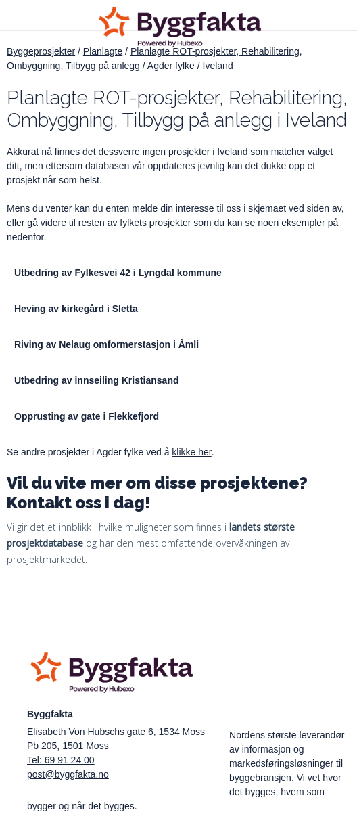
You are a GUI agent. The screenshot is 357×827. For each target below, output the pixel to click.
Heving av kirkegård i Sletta (76, 308)
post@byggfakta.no (68, 774)
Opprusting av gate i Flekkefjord (86, 416)
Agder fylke (171, 65)
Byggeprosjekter (41, 51)
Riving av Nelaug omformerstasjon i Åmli (106, 344)
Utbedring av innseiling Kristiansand (96, 380)
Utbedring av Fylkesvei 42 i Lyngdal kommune (118, 272)
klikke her (191, 452)
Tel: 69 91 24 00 (61, 760)
